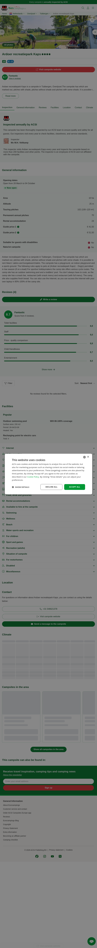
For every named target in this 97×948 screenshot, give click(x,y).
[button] (20, 487)
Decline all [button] (51, 487)
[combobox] (84, 457)
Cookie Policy (33, 476)
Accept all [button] (74, 487)
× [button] (88, 457)
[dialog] (48, 474)
